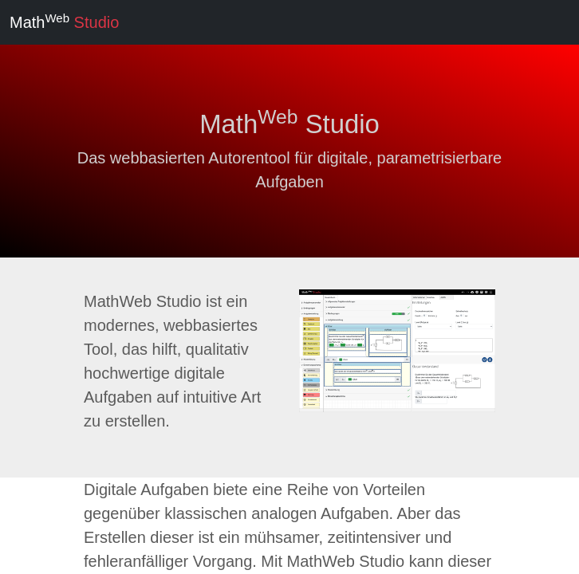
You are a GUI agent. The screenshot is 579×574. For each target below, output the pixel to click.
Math (64, 21)
